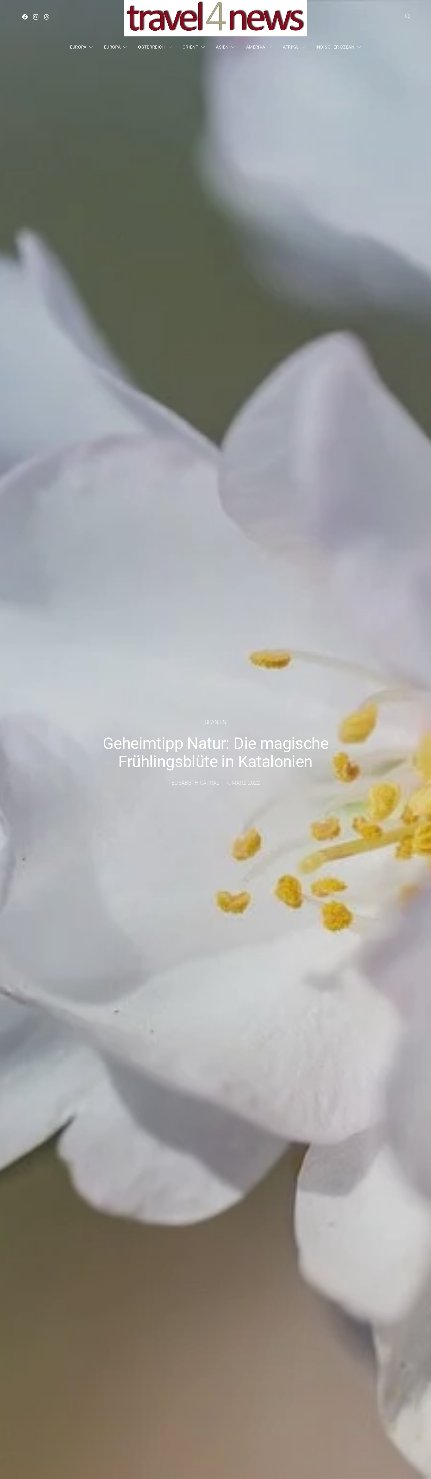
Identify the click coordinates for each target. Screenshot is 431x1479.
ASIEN (222, 47)
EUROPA (78, 47)
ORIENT (190, 47)
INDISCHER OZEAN (335, 47)
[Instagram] (35, 17)
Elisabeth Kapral (195, 783)
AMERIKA (255, 47)
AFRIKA (290, 47)
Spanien (215, 722)
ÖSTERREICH (151, 47)
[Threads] (46, 17)
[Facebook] (25, 17)
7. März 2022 (243, 783)
